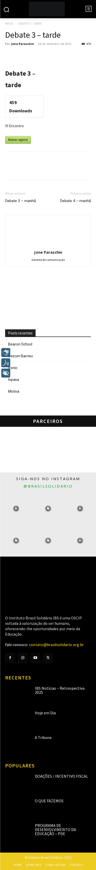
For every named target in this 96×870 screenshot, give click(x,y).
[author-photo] (48, 245)
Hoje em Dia (45, 712)
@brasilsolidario (48, 486)
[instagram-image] (16, 508)
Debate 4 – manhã (75, 201)
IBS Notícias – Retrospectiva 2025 (59, 690)
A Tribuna (43, 737)
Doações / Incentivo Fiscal (61, 776)
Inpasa (13, 380)
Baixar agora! (18, 140)
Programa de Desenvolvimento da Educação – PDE (55, 829)
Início (9, 23)
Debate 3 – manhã (20, 201)
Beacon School (20, 344)
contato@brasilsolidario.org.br (56, 644)
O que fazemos (49, 800)
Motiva (13, 391)
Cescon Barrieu (20, 356)
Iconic (12, 368)
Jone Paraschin (22, 44)
